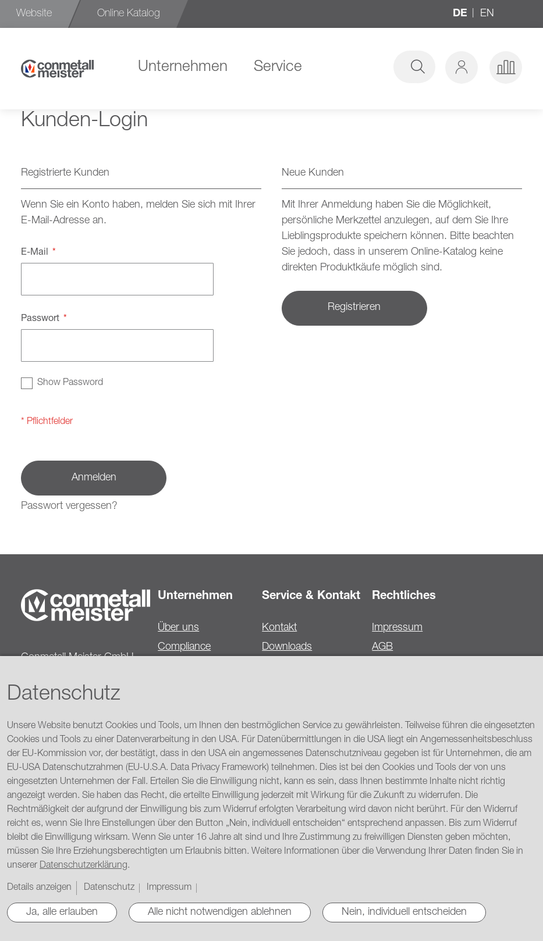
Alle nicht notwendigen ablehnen (220, 912)
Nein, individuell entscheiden (404, 912)
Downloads (287, 647)
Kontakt (279, 628)
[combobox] (346, 67)
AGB (382, 647)
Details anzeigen (39, 888)
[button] (461, 67)
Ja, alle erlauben (62, 912)
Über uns (178, 628)
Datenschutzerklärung (83, 866)
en (487, 14)
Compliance (184, 647)
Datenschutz (109, 888)
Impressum (397, 628)
